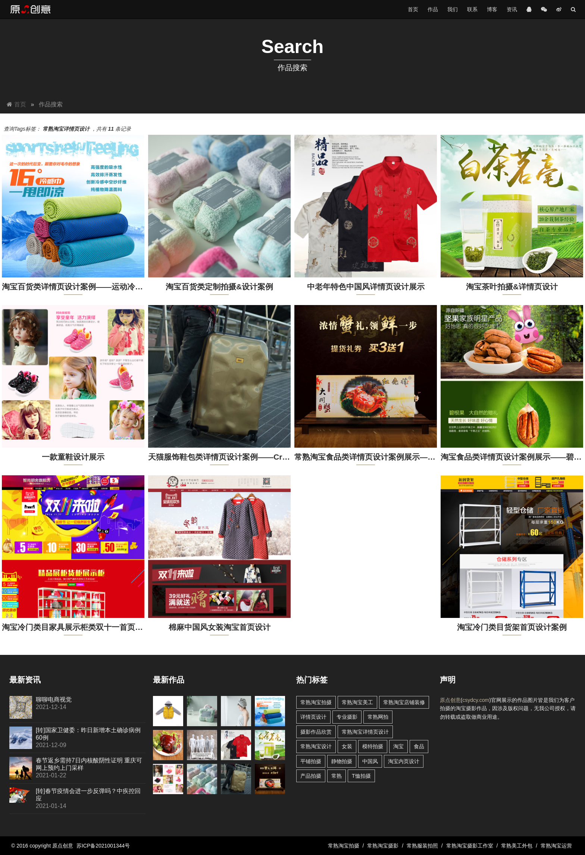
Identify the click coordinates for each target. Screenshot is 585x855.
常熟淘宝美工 (357, 702)
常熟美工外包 (516, 846)
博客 (492, 9)
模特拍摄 (372, 746)
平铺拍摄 (310, 761)
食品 (419, 746)
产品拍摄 (310, 776)
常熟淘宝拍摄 (316, 702)
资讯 (512, 9)
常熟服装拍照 (422, 846)
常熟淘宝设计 (316, 746)
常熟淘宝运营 (556, 846)
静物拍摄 (341, 761)
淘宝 (398, 746)
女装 (347, 746)
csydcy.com (475, 700)
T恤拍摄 (361, 776)
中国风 (370, 761)
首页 (413, 9)
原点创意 (450, 700)
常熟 (336, 776)
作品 (433, 9)
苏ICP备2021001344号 (103, 846)
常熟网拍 (377, 717)
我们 (452, 9)
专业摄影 (347, 717)
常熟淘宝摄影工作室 (469, 846)
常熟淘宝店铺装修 (404, 702)
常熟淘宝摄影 (382, 846)
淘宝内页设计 (403, 761)
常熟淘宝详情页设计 (365, 732)
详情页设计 (313, 717)
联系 (472, 9)
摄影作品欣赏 (316, 732)
